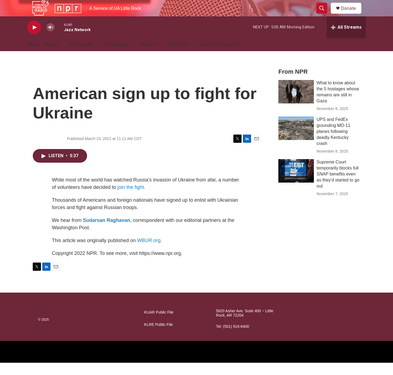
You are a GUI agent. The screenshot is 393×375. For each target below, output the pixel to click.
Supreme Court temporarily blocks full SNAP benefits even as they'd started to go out (338, 186)
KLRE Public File (158, 337)
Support (177, 57)
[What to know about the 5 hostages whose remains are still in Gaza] (296, 104)
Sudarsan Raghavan (106, 232)
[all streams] (346, 39)
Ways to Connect (219, 57)
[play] (34, 40)
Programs (82, 57)
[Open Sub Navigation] (62, 57)
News (51, 57)
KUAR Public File (158, 325)
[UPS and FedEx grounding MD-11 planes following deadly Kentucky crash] (296, 140)
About (148, 57)
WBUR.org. (149, 252)
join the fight (130, 199)
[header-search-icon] (324, 14)
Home (33, 57)
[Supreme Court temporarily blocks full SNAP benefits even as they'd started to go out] (296, 183)
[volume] (50, 40)
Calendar (117, 57)
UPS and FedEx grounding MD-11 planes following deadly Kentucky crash (333, 143)
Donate (351, 14)
